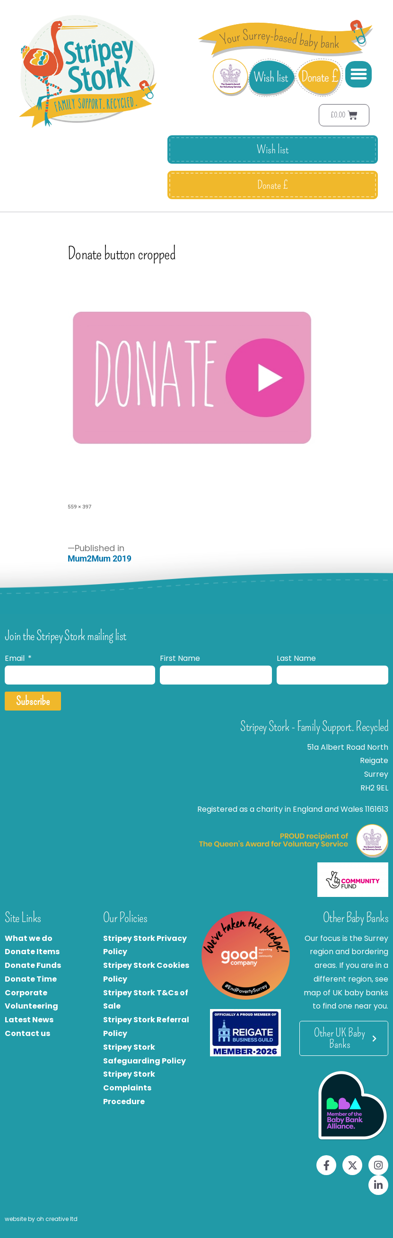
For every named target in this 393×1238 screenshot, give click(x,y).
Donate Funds (33, 965)
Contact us (27, 1033)
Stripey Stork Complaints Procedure (129, 1088)
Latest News (29, 1019)
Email (15, 658)
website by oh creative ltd (41, 1219)
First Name (180, 658)
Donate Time (31, 979)
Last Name (296, 658)
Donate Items (32, 951)
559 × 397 (79, 506)
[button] (358, 74)
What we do (28, 938)
